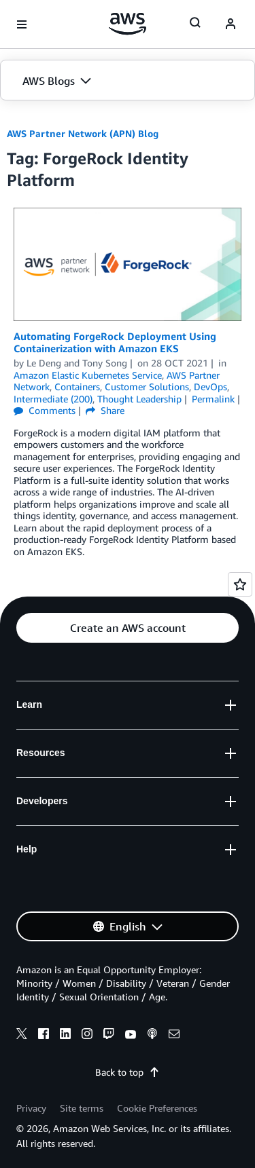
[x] (21, 1035)
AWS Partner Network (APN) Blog (82, 133)
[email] (174, 1035)
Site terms (81, 1108)
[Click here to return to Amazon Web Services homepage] (127, 24)
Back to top (127, 1072)
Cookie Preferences (157, 1108)
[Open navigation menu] (22, 24)
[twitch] (108, 1035)
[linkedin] (65, 1035)
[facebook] (43, 1035)
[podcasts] (152, 1035)
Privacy (31, 1108)
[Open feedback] (240, 584)
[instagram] (87, 1035)
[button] (127, 80)
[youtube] (130, 1035)
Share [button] (105, 410)
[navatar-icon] (230, 24)
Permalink (213, 398)
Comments (44, 410)
